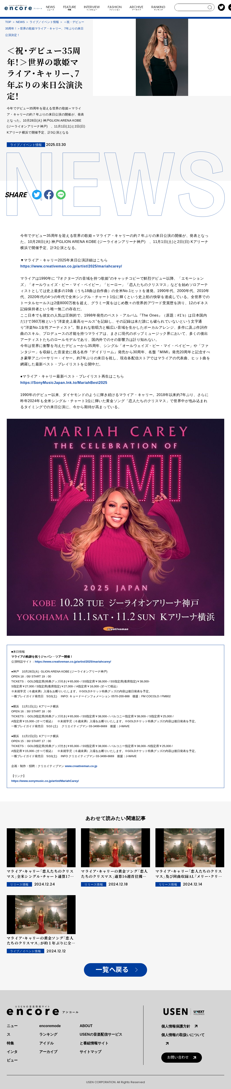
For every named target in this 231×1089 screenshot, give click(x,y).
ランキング (48, 1034)
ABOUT (86, 1026)
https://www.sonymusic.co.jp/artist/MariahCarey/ (45, 781)
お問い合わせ (178, 1057)
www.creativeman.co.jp (81, 766)
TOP (8, 22)
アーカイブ (48, 1052)
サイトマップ (90, 1052)
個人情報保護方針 (175, 1026)
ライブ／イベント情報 (44, 22)
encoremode (50, 1026)
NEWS (20, 22)
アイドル (46, 1043)
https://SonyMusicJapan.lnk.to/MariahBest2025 (63, 383)
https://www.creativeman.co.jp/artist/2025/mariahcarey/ (71, 266)
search (210, 7)
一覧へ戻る (112, 970)
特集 (10, 1043)
